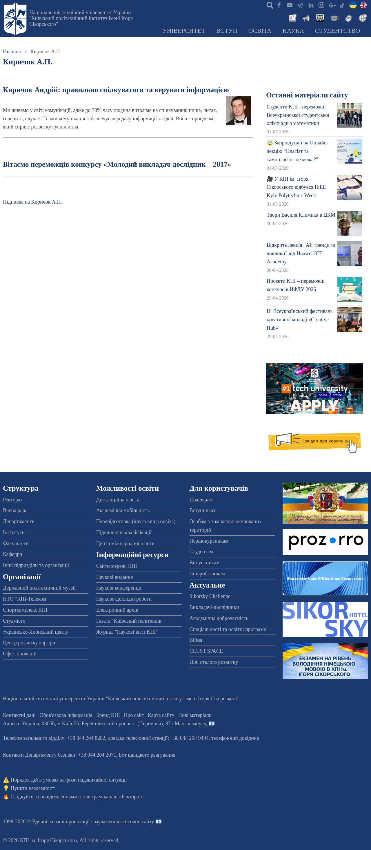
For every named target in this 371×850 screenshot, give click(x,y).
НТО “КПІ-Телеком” (25, 599)
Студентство (337, 30)
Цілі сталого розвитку (214, 662)
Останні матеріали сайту (307, 95)
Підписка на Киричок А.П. (32, 202)
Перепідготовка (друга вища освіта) (136, 521)
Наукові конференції (118, 588)
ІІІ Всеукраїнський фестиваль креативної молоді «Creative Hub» (300, 319)
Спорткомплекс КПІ (25, 610)
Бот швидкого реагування (147, 755)
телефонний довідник (235, 738)
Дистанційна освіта (117, 500)
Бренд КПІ (108, 715)
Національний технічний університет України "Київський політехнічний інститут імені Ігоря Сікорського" (81, 18)
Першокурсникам (209, 541)
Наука (293, 30)
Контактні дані (19, 715)
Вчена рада (15, 510)
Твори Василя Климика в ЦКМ (301, 215)
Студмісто (14, 621)
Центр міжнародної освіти (125, 543)
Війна (196, 640)
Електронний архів (117, 610)
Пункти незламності (33, 788)
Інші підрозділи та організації (36, 565)
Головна (12, 52)
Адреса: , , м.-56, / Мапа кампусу (104, 723)
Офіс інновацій (20, 654)
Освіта (260, 30)
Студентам (201, 551)
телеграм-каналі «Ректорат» (113, 797)
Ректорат (12, 500)
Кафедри (12, 554)
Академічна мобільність (123, 510)
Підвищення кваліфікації (124, 532)
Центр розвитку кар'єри (29, 643)
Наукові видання (114, 577)
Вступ (226, 30)
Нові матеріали (195, 715)
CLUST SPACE (206, 651)
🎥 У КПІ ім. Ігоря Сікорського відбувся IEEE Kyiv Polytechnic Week (296, 187)
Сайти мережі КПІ (116, 566)
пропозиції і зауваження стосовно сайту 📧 (114, 821)
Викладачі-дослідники (214, 607)
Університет (183, 30)
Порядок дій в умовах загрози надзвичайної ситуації (69, 780)
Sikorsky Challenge (210, 596)
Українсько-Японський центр (35, 632)
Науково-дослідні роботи (124, 599)
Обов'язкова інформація (66, 715)
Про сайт (134, 715)
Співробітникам (207, 574)
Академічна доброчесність (219, 618)
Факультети (16, 543)
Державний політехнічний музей (39, 588)
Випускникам (205, 563)
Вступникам (203, 510)
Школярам (201, 500)
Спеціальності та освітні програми (228, 629)
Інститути (14, 532)
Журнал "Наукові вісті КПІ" (127, 632)
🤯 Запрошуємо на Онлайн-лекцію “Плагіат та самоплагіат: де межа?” (297, 151)
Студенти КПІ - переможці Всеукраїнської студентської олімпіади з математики (298, 115)
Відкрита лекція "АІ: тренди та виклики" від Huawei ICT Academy (301, 253)
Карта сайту (161, 715)
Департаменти (18, 521)
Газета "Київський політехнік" (129, 621)
